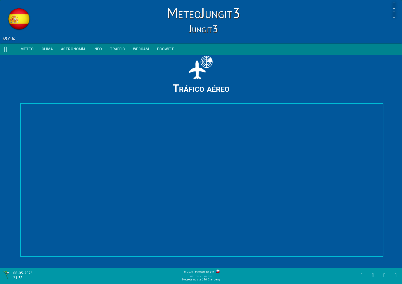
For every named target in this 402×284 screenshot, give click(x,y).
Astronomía (73, 49)
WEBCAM (141, 49)
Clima (47, 49)
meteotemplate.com (201, 276)
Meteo (27, 49)
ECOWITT (165, 49)
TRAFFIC (117, 49)
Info (98, 49)
